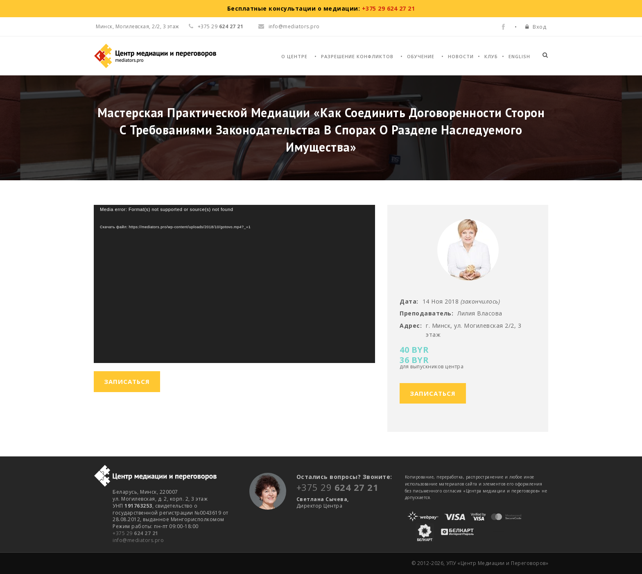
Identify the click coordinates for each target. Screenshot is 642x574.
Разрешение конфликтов (357, 56)
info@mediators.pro (289, 26)
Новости (461, 56)
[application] (234, 284)
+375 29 (135, 533)
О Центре (294, 56)
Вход (539, 26)
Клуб (491, 56)
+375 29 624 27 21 (388, 8)
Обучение (420, 56)
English (519, 56)
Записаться (433, 393)
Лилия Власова (479, 313)
